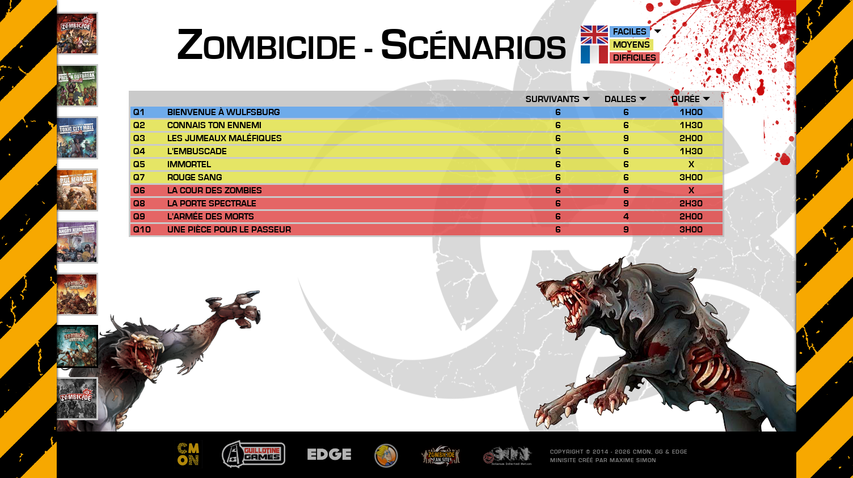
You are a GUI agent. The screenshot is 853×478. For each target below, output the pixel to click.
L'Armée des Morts (210, 216)
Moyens (631, 44)
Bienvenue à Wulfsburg (223, 112)
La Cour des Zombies (214, 190)
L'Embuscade (197, 151)
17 (76, 254)
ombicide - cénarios (372, 49)
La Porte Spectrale (211, 203)
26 (76, 307)
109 (76, 46)
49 (76, 98)
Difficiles (634, 57)
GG (659, 452)
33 (76, 150)
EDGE (679, 452)
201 (76, 411)
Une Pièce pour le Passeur (229, 229)
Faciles (630, 31)
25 (76, 202)
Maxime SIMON (633, 460)
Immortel (189, 164)
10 (76, 359)
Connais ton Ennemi (214, 125)
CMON (642, 452)
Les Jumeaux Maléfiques (224, 138)
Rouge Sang (194, 177)
